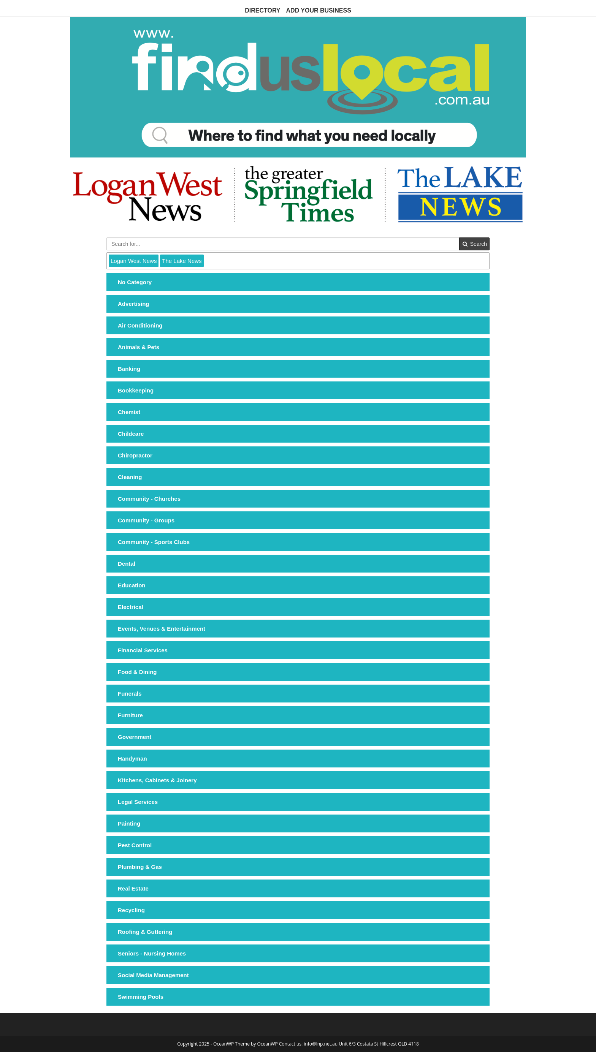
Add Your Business (318, 10)
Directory (262, 10)
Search (474, 244)
